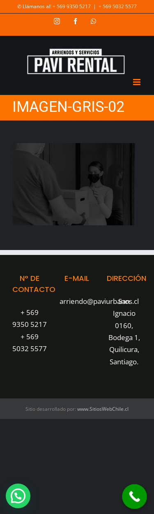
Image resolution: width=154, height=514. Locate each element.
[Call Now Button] (134, 496)
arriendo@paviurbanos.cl (99, 301)
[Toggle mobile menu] (137, 82)
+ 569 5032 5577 (118, 6)
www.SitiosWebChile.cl (103, 408)
